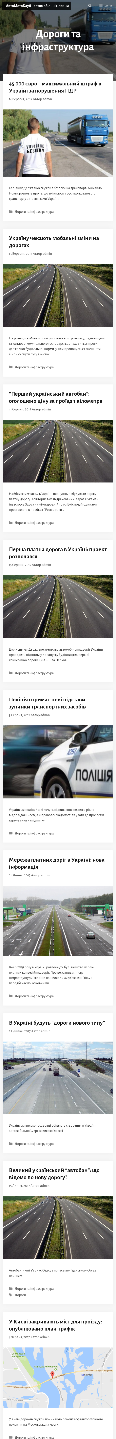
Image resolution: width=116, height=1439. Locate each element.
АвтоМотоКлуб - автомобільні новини (37, 6)
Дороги (20, 1295)
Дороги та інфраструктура (34, 212)
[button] (89, 6)
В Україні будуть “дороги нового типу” (57, 1023)
